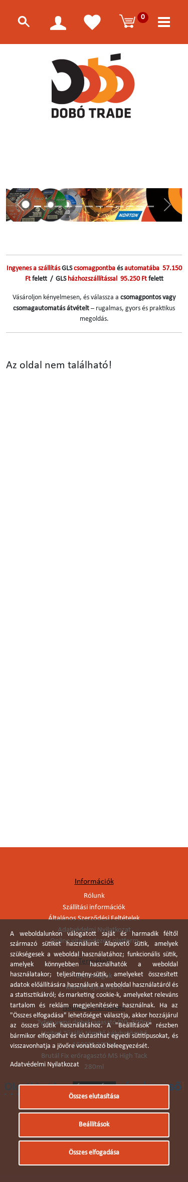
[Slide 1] (37, 206)
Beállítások (94, 1124)
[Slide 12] (150, 206)
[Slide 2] (47, 206)
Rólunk (94, 896)
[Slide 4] (68, 206)
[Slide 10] (129, 206)
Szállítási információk (94, 907)
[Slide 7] (99, 206)
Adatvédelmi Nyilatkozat (44, 1064)
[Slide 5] (78, 206)
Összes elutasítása (94, 1096)
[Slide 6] (88, 206)
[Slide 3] (58, 206)
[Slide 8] (109, 206)
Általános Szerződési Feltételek (94, 918)
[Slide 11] (139, 206)
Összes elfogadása (94, 1152)
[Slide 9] (119, 206)
